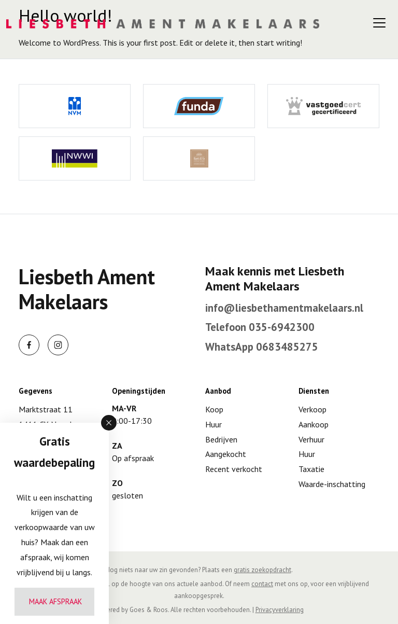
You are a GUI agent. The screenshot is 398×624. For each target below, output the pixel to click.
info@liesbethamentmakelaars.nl (284, 308)
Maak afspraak (55, 601)
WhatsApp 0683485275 (261, 347)
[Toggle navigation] (379, 22)
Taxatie (311, 469)
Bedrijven (221, 439)
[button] (109, 423)
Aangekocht (225, 454)
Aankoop (313, 424)
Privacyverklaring (279, 609)
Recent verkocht (233, 469)
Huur (213, 424)
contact (262, 583)
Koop (214, 409)
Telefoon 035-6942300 (260, 327)
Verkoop (312, 409)
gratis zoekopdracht (262, 569)
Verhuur (311, 439)
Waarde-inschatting (331, 484)
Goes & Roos (149, 609)
